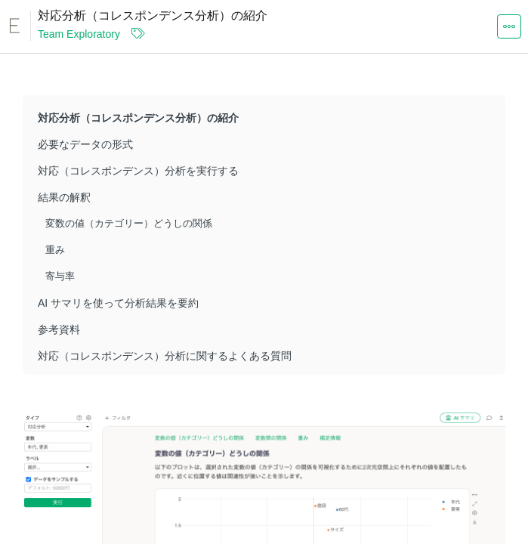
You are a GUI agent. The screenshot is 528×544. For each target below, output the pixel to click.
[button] (509, 25)
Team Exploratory (79, 34)
